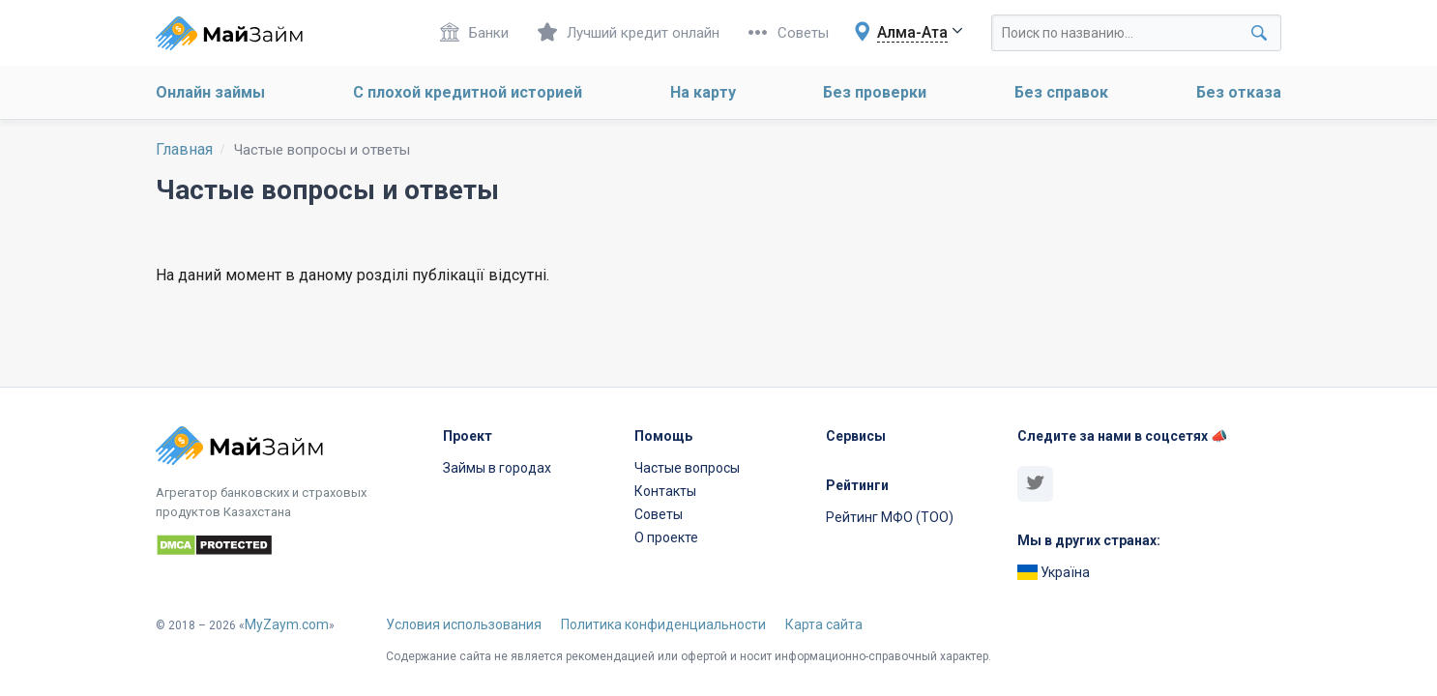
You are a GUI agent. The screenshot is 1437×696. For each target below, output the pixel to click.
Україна (1053, 572)
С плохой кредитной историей (467, 92)
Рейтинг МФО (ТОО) (889, 517)
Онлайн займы (210, 92)
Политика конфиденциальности (663, 624)
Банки (474, 32)
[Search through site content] (1136, 32)
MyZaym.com (287, 624)
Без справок (1061, 92)
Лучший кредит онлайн (628, 32)
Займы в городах (497, 468)
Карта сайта (824, 624)
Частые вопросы (687, 468)
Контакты (665, 491)
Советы (788, 32)
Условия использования (464, 624)
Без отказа (1238, 92)
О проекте (666, 537)
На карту (703, 92)
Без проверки (874, 92)
